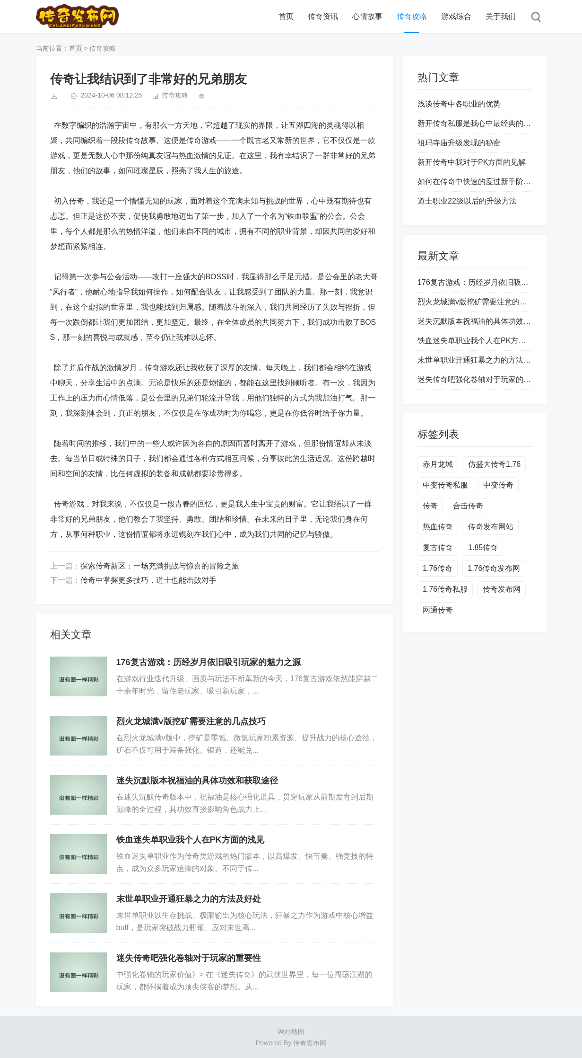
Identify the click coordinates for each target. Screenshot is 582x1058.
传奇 (430, 506)
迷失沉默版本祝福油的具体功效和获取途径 (197, 780)
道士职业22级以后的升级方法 (467, 201)
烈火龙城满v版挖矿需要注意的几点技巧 (191, 721)
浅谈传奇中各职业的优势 (459, 104)
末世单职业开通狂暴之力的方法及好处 (188, 899)
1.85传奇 (483, 547)
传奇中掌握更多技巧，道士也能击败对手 (148, 580)
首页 (286, 16)
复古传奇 (438, 547)
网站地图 (291, 1031)
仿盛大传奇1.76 (494, 464)
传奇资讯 (323, 16)
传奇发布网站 (490, 527)
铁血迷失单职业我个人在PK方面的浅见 (190, 840)
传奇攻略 (412, 16)
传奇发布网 (502, 589)
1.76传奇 (437, 568)
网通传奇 (438, 610)
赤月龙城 (438, 464)
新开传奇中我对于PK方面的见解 (471, 162)
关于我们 (501, 16)
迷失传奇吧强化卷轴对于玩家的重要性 (188, 958)
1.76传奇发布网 (494, 568)
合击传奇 (468, 506)
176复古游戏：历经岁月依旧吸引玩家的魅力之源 (208, 662)
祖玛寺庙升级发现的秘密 (459, 143)
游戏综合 (456, 16)
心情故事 (367, 16)
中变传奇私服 (445, 485)
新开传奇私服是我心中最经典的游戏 (478, 123)
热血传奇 (438, 527)
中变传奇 (498, 485)
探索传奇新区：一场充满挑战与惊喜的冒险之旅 (159, 566)
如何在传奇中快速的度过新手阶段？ (478, 182)
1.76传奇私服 (445, 589)
